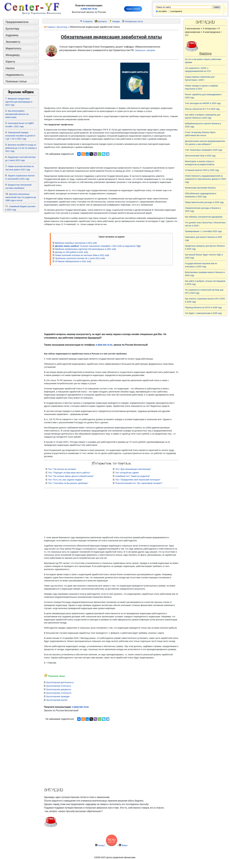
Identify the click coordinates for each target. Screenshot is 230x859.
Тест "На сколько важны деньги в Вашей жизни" (71, 476)
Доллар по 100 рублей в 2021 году (71, 252)
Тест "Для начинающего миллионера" (133, 469)
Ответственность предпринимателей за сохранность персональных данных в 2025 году (205, 179)
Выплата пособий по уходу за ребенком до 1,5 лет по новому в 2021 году (21, 148)
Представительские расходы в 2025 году (204, 202)
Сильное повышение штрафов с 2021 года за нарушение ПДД (98, 246)
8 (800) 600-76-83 (89, 9)
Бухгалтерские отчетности (58, 693)
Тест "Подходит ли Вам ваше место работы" (69, 472)
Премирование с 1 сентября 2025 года (203, 231)
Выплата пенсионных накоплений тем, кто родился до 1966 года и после (20, 197)
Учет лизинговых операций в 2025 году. (203, 150)
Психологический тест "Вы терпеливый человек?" (139, 483)
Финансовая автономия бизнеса (200, 188)
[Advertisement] (21, 252)
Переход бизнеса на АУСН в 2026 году (203, 307)
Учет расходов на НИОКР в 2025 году (203, 103)
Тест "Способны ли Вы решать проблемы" (68, 483)
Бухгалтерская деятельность (60, 682)
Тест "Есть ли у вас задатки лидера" (65, 479)
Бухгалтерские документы (58, 689)
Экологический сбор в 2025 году (200, 155)
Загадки (116, 21)
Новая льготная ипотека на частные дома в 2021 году (82, 255)
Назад (101, 845)
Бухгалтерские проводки (58, 696)
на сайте (163, 11)
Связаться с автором (145, 50)
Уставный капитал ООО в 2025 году (202, 170)
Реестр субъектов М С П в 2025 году (202, 109)
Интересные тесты (134, 21)
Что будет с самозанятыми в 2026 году (203, 313)
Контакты (102, 21)
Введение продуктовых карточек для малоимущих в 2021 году (18, 101)
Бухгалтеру (62, 27)
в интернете (176, 11)
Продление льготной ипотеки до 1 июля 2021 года (80, 258)
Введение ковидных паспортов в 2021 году (76, 243)
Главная (51, 27)
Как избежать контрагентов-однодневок (204, 217)
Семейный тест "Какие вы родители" (132, 476)
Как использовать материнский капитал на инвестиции (16, 114)
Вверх (124, 845)
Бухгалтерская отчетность (58, 686)
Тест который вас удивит (127, 472)
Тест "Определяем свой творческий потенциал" (137, 479)
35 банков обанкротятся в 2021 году (73, 261)
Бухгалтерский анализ (56, 700)
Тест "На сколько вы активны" (62, 469)
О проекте (88, 21)
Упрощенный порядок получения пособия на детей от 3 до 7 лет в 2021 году (20, 135)
